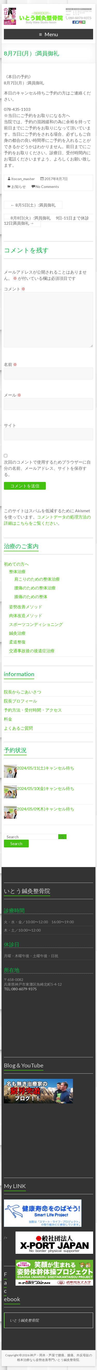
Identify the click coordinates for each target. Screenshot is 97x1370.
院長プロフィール (20, 700)
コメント (14, 288)
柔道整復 (17, 641)
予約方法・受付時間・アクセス (33, 709)
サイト (10, 425)
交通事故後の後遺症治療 (32, 650)
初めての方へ (16, 563)
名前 (10, 364)
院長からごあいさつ (22, 691)
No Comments (47, 186)
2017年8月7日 (56, 179)
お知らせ (18, 186)
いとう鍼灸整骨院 (24, 1320)
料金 (8, 718)
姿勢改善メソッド (25, 606)
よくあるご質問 (18, 728)
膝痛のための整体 (30, 596)
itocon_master (23, 179)
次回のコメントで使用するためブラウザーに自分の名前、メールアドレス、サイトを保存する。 (47, 468)
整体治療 (17, 571)
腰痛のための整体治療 (35, 587)
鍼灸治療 (17, 633)
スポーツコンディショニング (36, 624)
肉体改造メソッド (25, 615)
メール (12, 394)
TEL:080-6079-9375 (20, 989)
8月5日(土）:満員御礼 (33, 204)
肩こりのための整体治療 (37, 578)
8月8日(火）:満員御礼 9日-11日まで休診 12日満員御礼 (48, 220)
